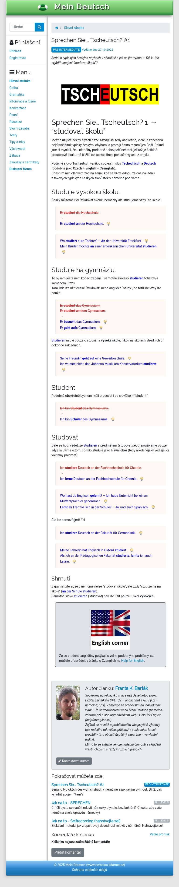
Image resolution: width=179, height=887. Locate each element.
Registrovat (18, 58)
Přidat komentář (67, 852)
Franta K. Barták (131, 688)
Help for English (132, 660)
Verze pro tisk (160, 834)
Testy (13, 135)
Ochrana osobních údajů (89, 870)
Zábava (15, 155)
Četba (14, 88)
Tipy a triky (17, 142)
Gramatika (17, 94)
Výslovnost (17, 149)
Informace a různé (23, 101)
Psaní (14, 115)
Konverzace (18, 108)
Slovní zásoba (20, 128)
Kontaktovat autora (74, 761)
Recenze (16, 121)
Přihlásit (15, 51)
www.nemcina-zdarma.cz (105, 865)
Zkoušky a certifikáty (24, 162)
